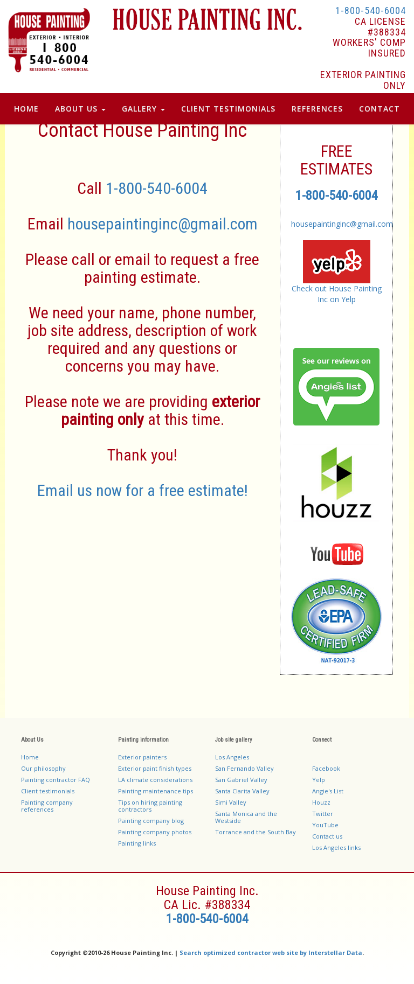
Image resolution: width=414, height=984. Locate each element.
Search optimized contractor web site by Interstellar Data (271, 952)
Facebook (326, 768)
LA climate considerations (155, 780)
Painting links (137, 843)
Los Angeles (232, 757)
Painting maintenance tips (155, 791)
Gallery (143, 108)
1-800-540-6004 (370, 10)
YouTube (325, 825)
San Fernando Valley (244, 768)
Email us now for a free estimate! (142, 490)
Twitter (322, 813)
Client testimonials (47, 791)
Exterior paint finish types (154, 768)
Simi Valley (230, 802)
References (317, 108)
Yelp (318, 780)
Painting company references (47, 805)
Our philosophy (43, 768)
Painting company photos (154, 832)
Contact (379, 108)
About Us (80, 108)
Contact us (327, 836)
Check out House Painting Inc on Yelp (337, 293)
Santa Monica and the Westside (246, 817)
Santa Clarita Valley (242, 791)
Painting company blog (151, 820)
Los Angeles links (336, 847)
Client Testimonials (228, 108)
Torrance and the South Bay (255, 832)
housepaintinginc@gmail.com (162, 223)
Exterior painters (142, 757)
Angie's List (327, 791)
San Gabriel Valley (241, 780)
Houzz (321, 802)
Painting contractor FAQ (55, 780)
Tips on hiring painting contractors (150, 805)
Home (26, 108)
